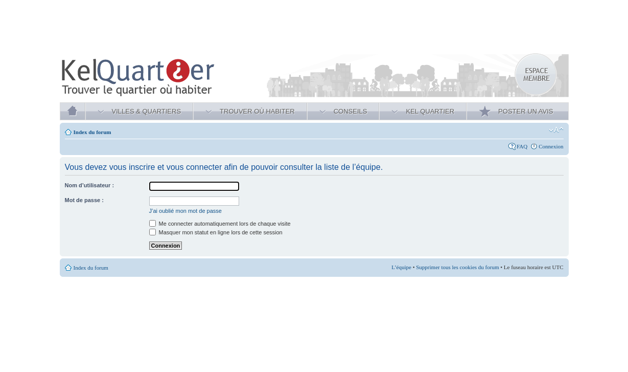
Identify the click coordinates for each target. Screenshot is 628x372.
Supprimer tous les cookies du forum (457, 267)
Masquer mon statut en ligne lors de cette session (216, 232)
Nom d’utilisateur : (89, 185)
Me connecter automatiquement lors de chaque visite (220, 224)
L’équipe (401, 267)
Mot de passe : (84, 200)
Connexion (551, 146)
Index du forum (92, 132)
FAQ (522, 146)
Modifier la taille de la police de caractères (556, 130)
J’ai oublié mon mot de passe (185, 211)
